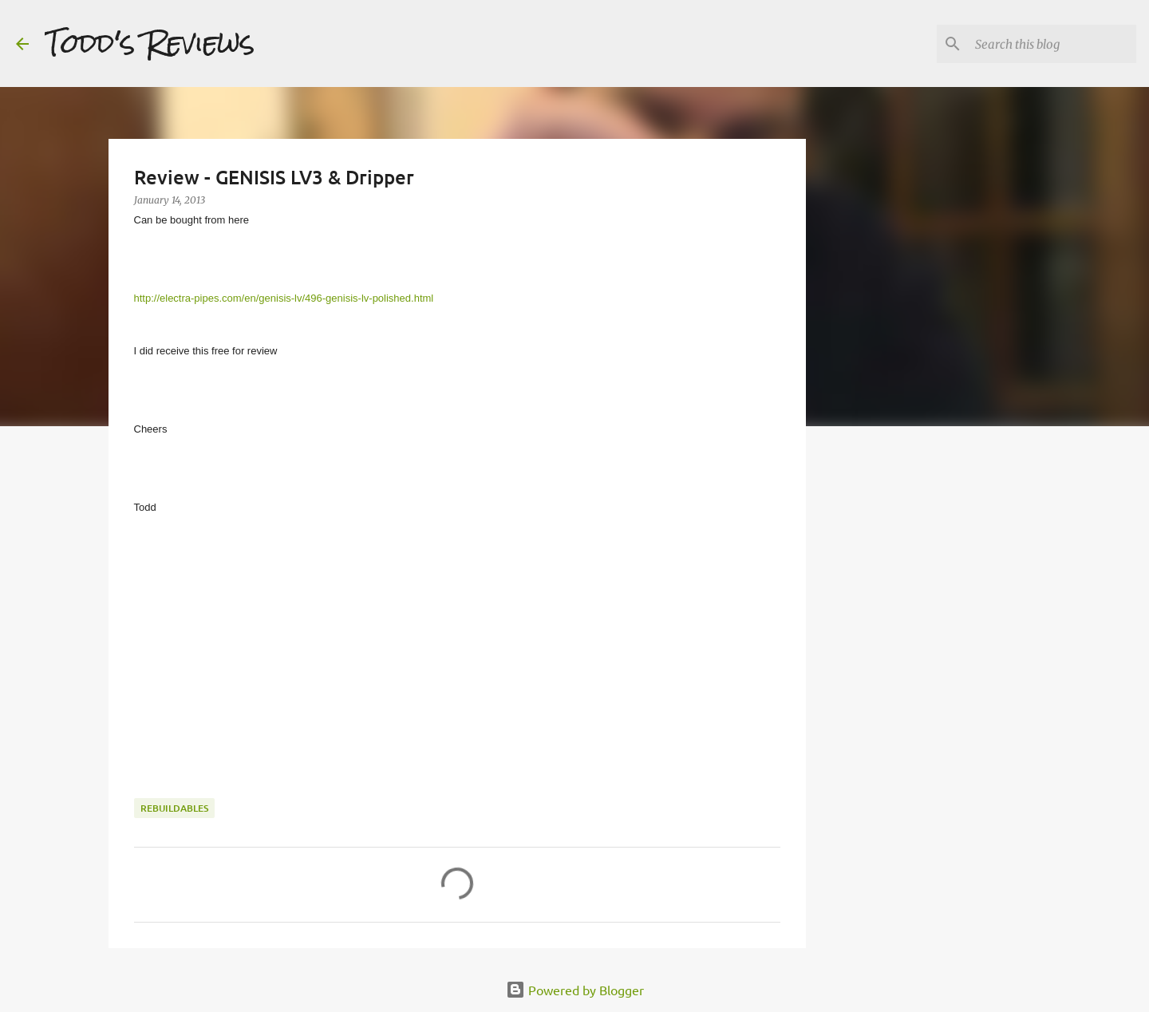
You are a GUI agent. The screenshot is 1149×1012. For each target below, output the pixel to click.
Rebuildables (174, 808)
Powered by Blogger (575, 990)
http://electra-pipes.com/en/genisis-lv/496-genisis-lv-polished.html (284, 298)
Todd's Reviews (150, 43)
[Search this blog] (1052, 44)
